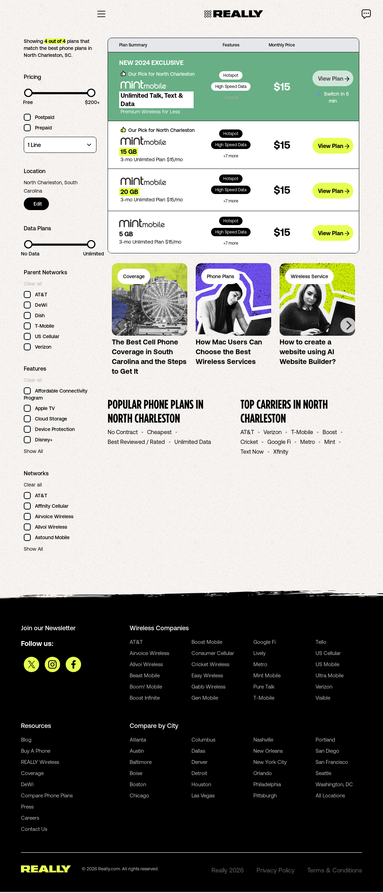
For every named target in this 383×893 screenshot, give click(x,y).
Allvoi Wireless (146, 665)
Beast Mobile (145, 676)
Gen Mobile (205, 699)
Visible (323, 699)
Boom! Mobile (146, 688)
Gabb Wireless (208, 688)
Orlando (262, 774)
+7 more (230, 99)
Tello (321, 643)
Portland (325, 741)
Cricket (249, 443)
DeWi (27, 785)
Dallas (198, 752)
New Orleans (268, 752)
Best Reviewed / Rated (136, 443)
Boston (138, 785)
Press (27, 808)
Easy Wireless (207, 676)
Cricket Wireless (210, 665)
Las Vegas (203, 796)
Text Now (252, 453)
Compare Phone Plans (47, 796)
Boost (330, 433)
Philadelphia (267, 785)
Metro (307, 443)
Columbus (203, 741)
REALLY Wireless (40, 763)
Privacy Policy (275, 871)
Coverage (32, 774)
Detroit (199, 774)
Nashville (263, 741)
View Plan (333, 79)
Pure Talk (264, 688)
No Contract (123, 433)
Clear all (33, 285)
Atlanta (138, 741)
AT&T (247, 433)
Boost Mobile (207, 643)
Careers (30, 819)
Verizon (272, 433)
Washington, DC (334, 785)
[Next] (348, 326)
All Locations (330, 796)
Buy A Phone (35, 752)
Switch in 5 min (333, 97)
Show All (33, 452)
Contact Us (34, 830)
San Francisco (332, 763)
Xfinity (280, 453)
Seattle (323, 774)
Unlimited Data (192, 443)
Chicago (139, 796)
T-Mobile (302, 433)
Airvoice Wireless (149, 654)
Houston (201, 785)
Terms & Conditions (334, 871)
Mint (329, 443)
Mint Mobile (267, 676)
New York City (270, 763)
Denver (200, 763)
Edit (38, 205)
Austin (137, 752)
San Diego (327, 752)
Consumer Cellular (213, 654)
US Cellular (328, 654)
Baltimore (141, 763)
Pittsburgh (265, 796)
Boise (136, 774)
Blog (26, 741)
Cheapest (159, 433)
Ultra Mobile (330, 676)
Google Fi (279, 443)
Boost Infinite (145, 699)
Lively (259, 654)
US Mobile (327, 665)
